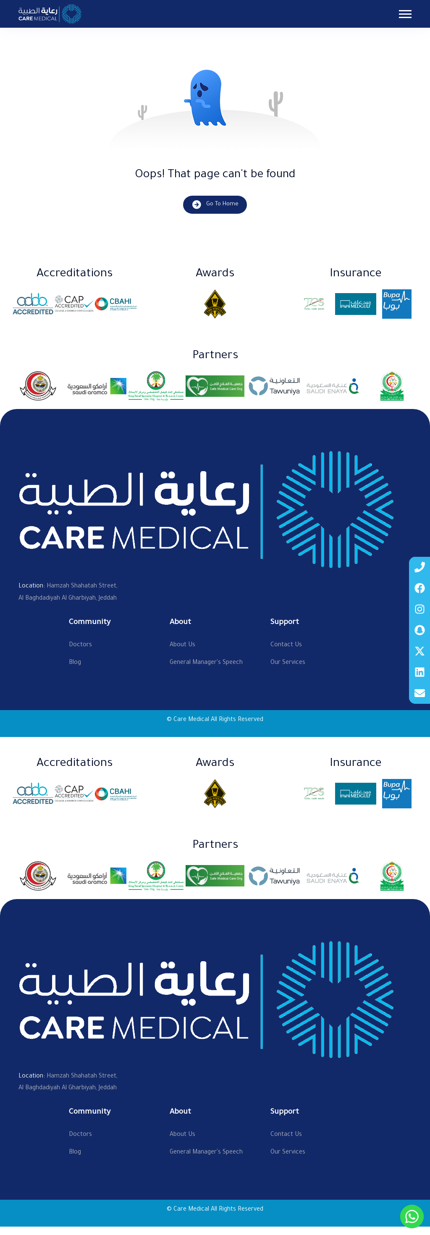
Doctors (80, 645)
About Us (182, 645)
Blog (75, 663)
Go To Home (215, 204)
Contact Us (286, 645)
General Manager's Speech (206, 663)
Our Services (287, 663)
